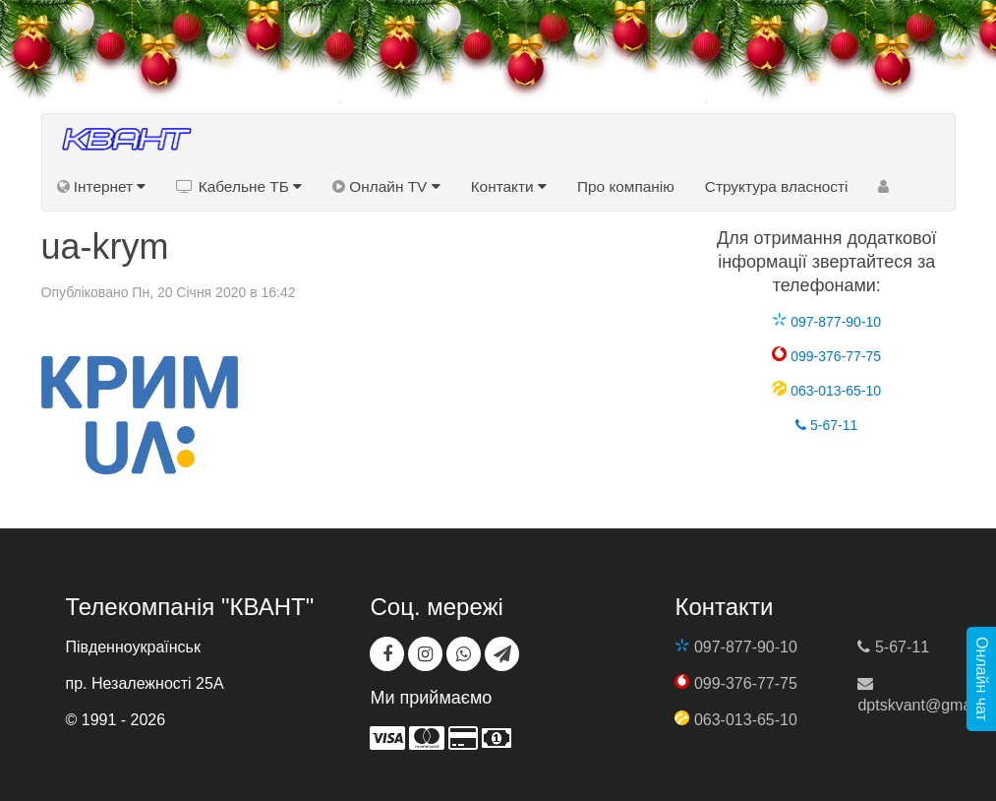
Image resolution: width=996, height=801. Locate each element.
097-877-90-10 (826, 322)
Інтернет (101, 186)
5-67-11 (826, 425)
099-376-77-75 (826, 356)
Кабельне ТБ (239, 186)
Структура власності (777, 186)
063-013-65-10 (826, 391)
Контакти (509, 186)
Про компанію (625, 186)
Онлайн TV (386, 186)
